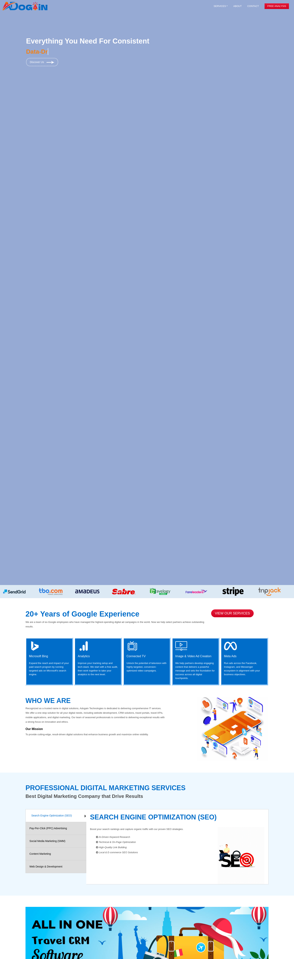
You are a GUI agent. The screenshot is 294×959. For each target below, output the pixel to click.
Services (220, 6)
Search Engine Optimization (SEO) (51, 815)
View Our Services (232, 613)
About (237, 6)
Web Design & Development (45, 866)
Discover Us (42, 62)
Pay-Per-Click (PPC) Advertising (48, 828)
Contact (253, 6)
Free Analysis (276, 6)
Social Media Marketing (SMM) (47, 841)
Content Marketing (40, 853)
